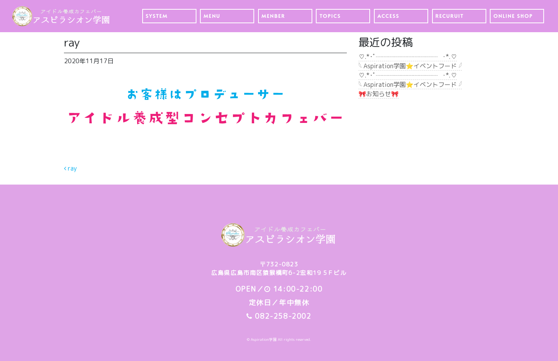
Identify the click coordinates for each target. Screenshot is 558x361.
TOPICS (330, 15)
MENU (211, 15)
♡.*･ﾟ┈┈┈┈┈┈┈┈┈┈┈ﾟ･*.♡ (407, 56)
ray (70, 168)
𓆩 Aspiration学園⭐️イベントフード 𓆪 (410, 66)
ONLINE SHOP (513, 15)
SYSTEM (157, 15)
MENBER (273, 15)
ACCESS (388, 15)
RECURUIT (450, 15)
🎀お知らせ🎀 (378, 94)
